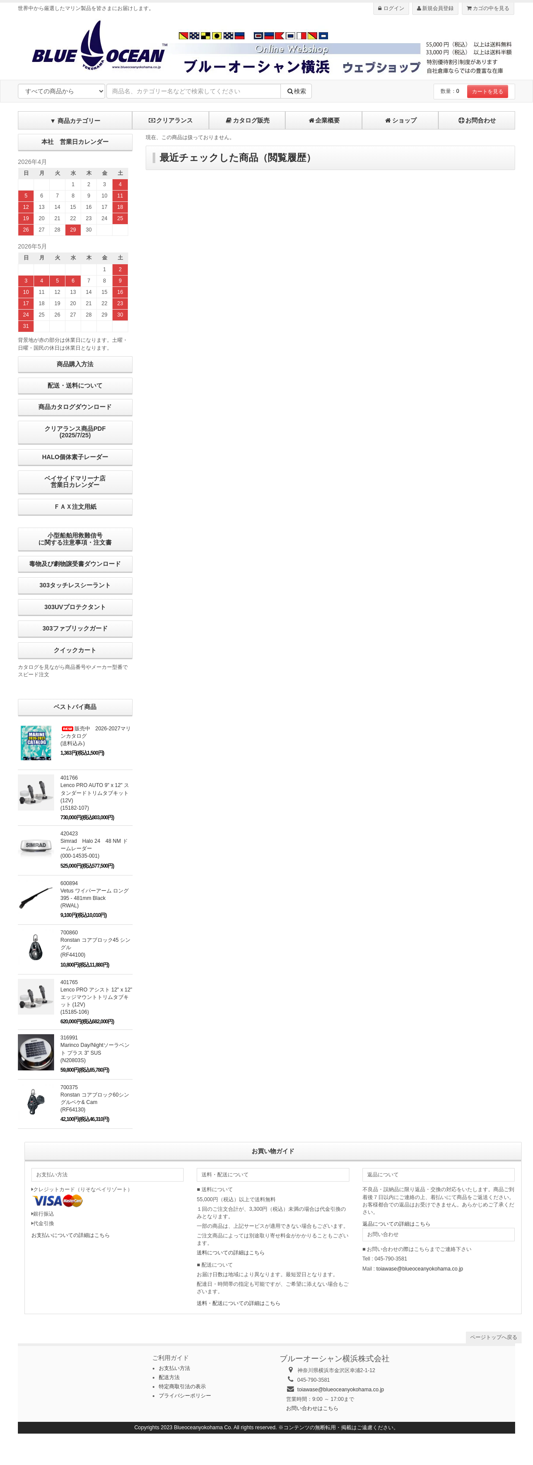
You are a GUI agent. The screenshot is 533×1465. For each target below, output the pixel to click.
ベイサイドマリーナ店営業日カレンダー (75, 481)
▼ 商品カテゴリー (75, 120)
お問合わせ (477, 120)
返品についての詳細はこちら (396, 1224)
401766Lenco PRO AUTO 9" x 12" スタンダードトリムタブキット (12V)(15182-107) (95, 793)
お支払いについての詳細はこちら (70, 1235)
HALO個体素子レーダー (75, 456)
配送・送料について (75, 385)
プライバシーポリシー (185, 1396)
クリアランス (170, 120)
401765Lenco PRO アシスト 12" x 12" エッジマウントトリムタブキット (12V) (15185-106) (97, 997)
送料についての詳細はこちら (231, 1253)
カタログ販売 (247, 120)
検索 (296, 91)
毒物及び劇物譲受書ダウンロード (75, 563)
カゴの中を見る (488, 8)
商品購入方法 (75, 364)
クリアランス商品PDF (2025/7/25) (75, 432)
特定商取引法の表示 (182, 1386)
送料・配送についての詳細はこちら (238, 1303)
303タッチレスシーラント (75, 585)
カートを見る (487, 92)
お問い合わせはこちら (312, 1408)
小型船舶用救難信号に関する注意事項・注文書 (75, 538)
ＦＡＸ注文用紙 (75, 506)
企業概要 (324, 120)
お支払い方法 (174, 1368)
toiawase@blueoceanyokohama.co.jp (419, 1269)
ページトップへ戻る (493, 1337)
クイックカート (75, 650)
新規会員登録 (435, 8)
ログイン (391, 8)
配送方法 (169, 1377)
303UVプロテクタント (75, 606)
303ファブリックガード (75, 628)
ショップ (400, 120)
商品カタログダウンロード (75, 406)
